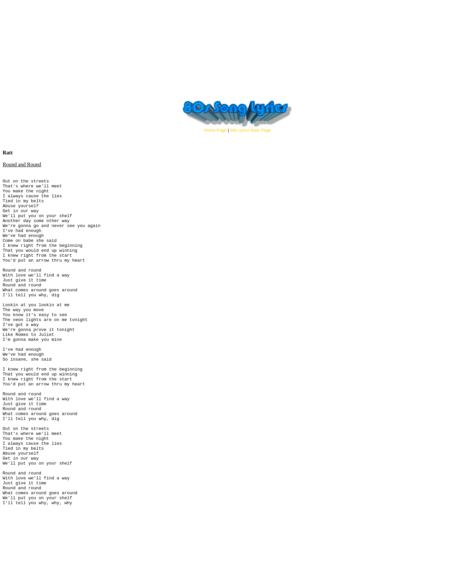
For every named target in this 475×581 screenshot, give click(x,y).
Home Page (215, 130)
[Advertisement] (237, 49)
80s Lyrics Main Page (250, 130)
